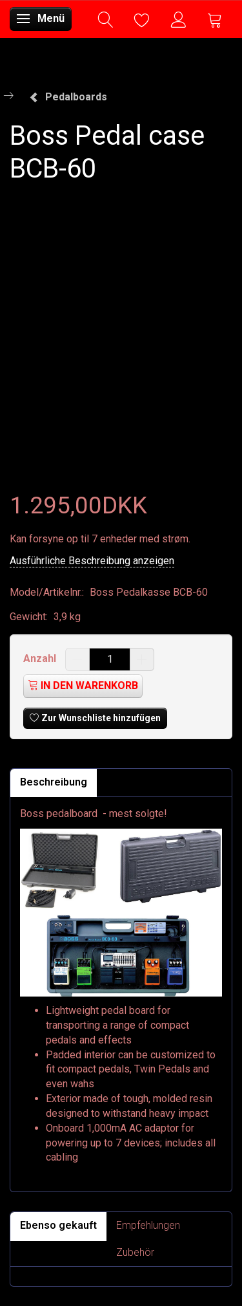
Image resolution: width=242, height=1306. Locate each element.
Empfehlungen (148, 1225)
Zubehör (135, 1252)
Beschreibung (53, 782)
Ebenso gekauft (58, 1225)
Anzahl (41, 658)
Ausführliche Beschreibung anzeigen (92, 561)
